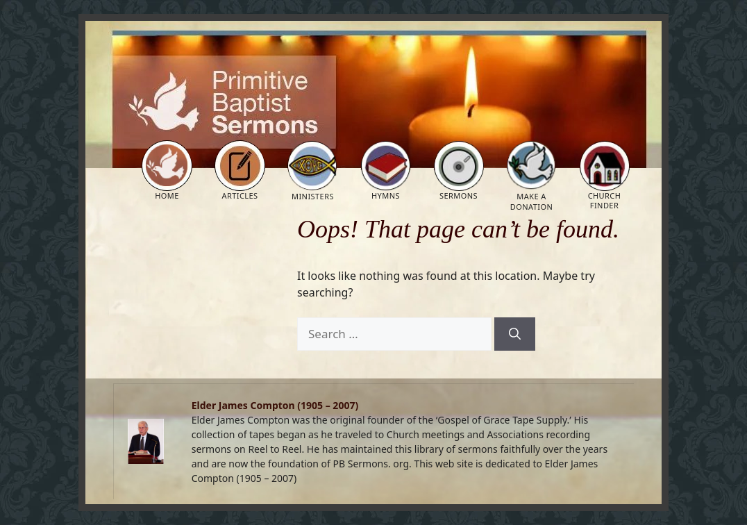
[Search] (514, 334)
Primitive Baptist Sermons (185, 56)
